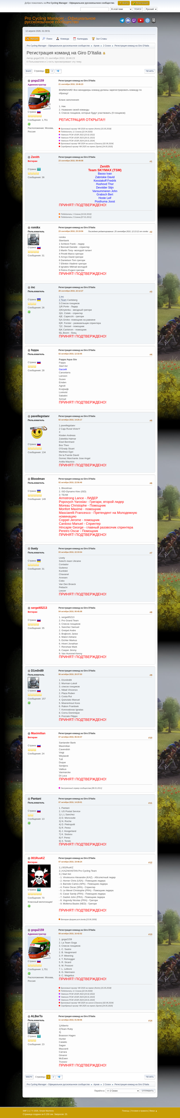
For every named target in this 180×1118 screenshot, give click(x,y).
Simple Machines (46, 1111)
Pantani (36, 798)
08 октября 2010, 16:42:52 (70, 933)
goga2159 (37, 80)
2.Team (63, 300)
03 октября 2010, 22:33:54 (70, 552)
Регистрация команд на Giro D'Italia (77, 80)
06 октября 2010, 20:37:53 (70, 674)
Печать (150, 71)
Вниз (28, 71)
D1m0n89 (37, 670)
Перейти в (99, 1091)
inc (33, 287)
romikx (35, 227)
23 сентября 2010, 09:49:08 (71, 161)
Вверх (29, 1077)
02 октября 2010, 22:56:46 (70, 482)
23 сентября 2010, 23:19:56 (71, 231)
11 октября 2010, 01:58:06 (70, 1020)
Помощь (125, 1111)
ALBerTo (37, 1016)
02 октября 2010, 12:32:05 (70, 354)
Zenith (35, 157)
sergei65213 (39, 607)
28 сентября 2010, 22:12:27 (71, 291)
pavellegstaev (40, 416)
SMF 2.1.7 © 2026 (30, 1111)
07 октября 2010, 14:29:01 (70, 802)
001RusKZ (38, 858)
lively (34, 548)
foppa (35, 350)
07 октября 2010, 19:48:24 (70, 862)
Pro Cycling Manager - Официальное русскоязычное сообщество (60, 20)
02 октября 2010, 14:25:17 (70, 420)
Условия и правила (139, 1111)
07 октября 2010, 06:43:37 (70, 737)
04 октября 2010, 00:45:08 (70, 611)
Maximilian (38, 733)
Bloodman (38, 478)
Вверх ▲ (153, 1111)
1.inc (61, 296)
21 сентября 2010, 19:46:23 (71, 84)
